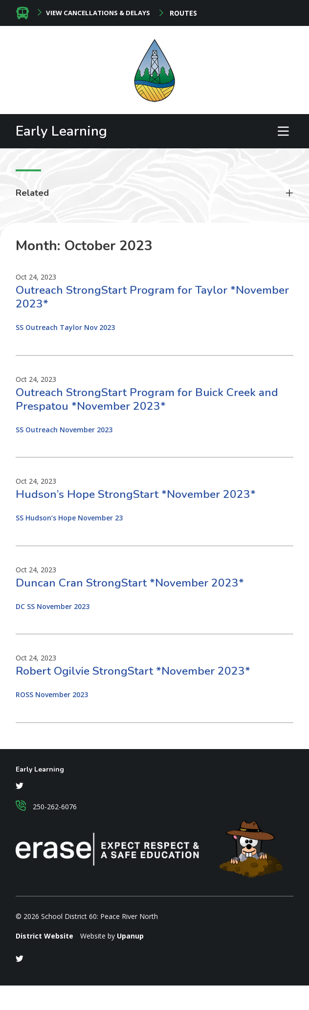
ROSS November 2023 (52, 694)
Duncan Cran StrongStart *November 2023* (130, 582)
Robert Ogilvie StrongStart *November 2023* (133, 671)
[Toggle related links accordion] (154, 193)
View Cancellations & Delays (98, 13)
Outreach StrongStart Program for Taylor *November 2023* (152, 296)
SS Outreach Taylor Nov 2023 (65, 327)
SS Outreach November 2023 (64, 429)
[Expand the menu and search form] (283, 131)
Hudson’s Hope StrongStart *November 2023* (136, 494)
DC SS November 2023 (52, 606)
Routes (182, 13)
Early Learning (61, 131)
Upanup (130, 935)
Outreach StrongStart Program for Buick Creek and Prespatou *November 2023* (147, 399)
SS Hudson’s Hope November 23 (69, 517)
